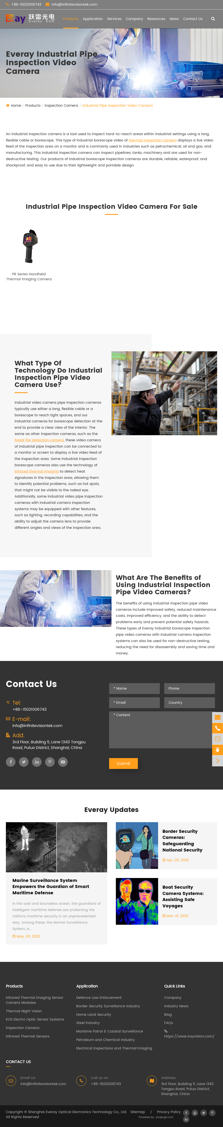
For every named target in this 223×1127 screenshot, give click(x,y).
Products (70, 19)
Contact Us (193, 19)
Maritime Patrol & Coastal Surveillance (109, 1031)
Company (134, 19)
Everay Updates (111, 810)
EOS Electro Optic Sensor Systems (35, 1019)
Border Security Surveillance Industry (108, 1006)
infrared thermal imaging (37, 471)
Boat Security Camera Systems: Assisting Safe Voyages (183, 897)
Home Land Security (93, 1014)
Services (114, 19)
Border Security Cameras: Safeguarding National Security (182, 841)
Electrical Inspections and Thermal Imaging (114, 1048)
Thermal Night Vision (24, 1011)
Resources (156, 19)
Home (16, 105)
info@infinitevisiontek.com (74, 4)
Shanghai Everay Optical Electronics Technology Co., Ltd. (77, 1112)
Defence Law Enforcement (99, 997)
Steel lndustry (88, 1023)
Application (93, 19)
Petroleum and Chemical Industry (105, 1039)
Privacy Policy (169, 1112)
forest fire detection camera (39, 440)
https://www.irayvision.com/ (189, 1034)
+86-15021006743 (26, 4)
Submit (123, 763)
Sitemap (137, 1112)
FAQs (168, 1023)
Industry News (176, 1006)
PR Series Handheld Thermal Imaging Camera (29, 276)
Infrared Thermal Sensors (27, 1036)
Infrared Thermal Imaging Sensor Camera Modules (34, 1000)
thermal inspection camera (153, 140)
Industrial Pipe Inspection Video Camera (117, 105)
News (174, 19)
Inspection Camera (61, 105)
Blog (168, 1014)
